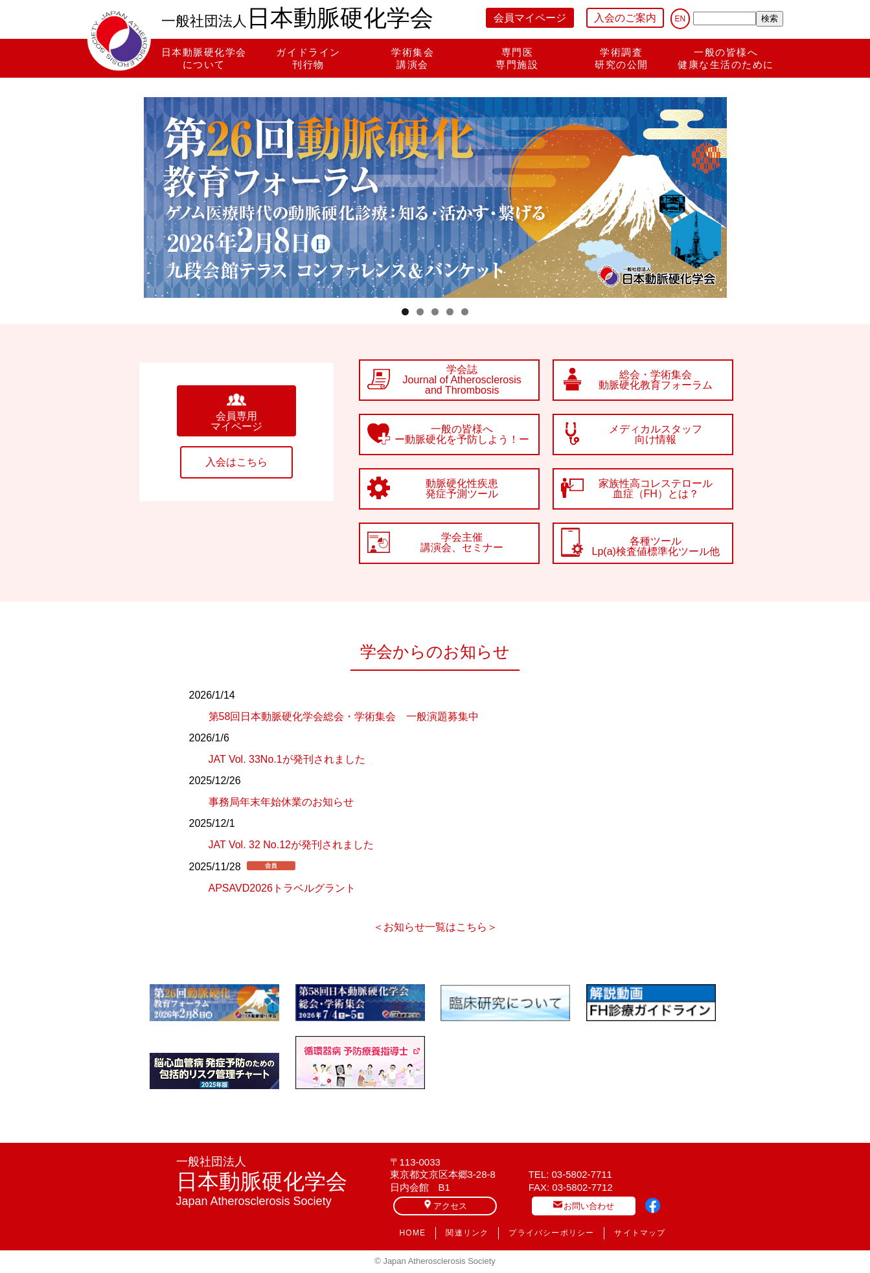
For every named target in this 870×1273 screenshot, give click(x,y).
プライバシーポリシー (551, 1232)
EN (680, 18)
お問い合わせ (583, 1205)
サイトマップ (639, 1232)
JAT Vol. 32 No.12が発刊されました (291, 844)
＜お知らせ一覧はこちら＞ (435, 927)
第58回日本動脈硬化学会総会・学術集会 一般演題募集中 (344, 716)
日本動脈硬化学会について (204, 58)
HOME (413, 1232)
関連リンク (467, 1232)
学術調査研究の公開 (621, 58)
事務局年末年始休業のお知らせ (281, 801)
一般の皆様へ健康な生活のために (726, 58)
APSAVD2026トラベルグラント (282, 888)
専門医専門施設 (517, 58)
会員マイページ (530, 17)
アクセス (445, 1205)
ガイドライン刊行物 (308, 58)
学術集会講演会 (412, 58)
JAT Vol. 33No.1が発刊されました (287, 759)
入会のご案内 (625, 17)
